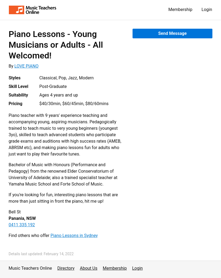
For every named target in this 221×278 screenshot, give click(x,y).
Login (207, 9)
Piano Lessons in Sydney (74, 235)
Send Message (172, 33)
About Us (88, 268)
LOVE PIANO (27, 66)
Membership (180, 9)
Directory (65, 268)
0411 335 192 (22, 224)
